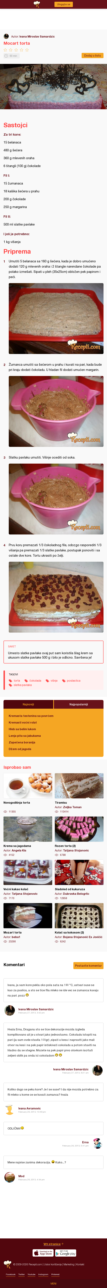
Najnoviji (28, 704)
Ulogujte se (63, 4)
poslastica (73, 680)
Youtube (31, 1274)
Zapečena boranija (22, 742)
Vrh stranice (52, 1244)
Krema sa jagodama (28, 837)
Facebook (10, 1274)
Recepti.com (8, 1264)
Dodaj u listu (92, 55)
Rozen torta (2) (79, 837)
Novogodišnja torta (28, 793)
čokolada (35, 680)
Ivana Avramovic (29, 1108)
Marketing (69, 1264)
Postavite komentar (88, 965)
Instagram (43, 1274)
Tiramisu (79, 793)
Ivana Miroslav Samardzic (37, 36)
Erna (85, 1142)
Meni (53, 1283)
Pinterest (55, 1274)
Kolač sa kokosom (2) (79, 923)
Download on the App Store (43, 1253)
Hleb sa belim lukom (22, 729)
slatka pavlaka (23, 685)
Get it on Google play (65, 1253)
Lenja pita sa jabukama (25, 735)
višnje (54, 680)
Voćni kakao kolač (28, 880)
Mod (21, 1176)
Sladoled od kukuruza (79, 880)
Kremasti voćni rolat (23, 722)
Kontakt (80, 1264)
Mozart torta (28, 923)
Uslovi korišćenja (53, 1264)
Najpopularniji (79, 704)
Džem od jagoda (20, 749)
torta (17, 680)
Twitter (21, 1274)
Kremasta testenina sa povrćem (31, 715)
